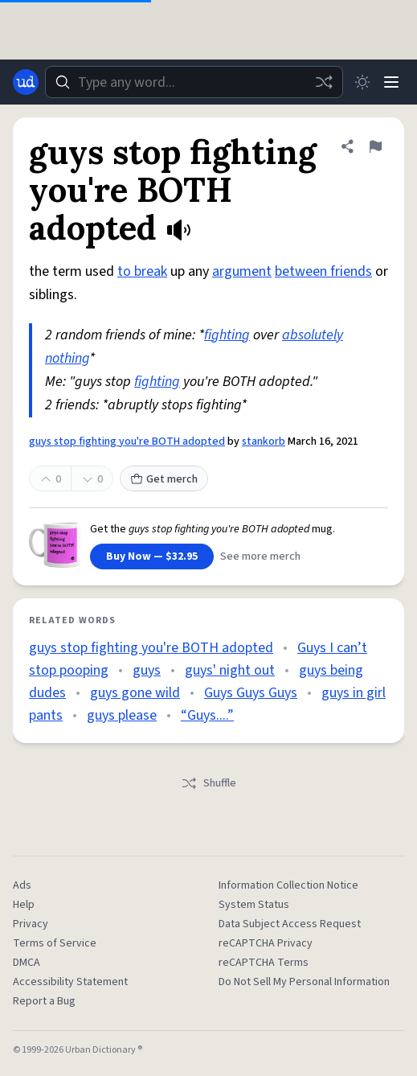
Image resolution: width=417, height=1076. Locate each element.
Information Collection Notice (288, 885)
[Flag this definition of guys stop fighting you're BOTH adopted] (375, 146)
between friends (323, 271)
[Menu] (391, 82)
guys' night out (230, 670)
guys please (122, 715)
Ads (22, 885)
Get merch (164, 479)
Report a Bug (44, 1001)
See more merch (260, 556)
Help (24, 905)
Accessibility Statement (70, 982)
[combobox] (194, 82)
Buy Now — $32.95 (152, 556)
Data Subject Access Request (290, 924)
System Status (254, 905)
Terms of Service (54, 943)
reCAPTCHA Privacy (266, 943)
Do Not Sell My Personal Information (304, 982)
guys (147, 670)
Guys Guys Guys (250, 693)
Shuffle (208, 783)
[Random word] (323, 82)
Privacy (30, 924)
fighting (227, 335)
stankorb (263, 441)
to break (142, 271)
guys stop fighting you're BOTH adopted (127, 441)
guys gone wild (135, 693)
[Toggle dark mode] (362, 82)
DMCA (26, 963)
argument (242, 271)
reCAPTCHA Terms (264, 963)
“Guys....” (207, 715)
